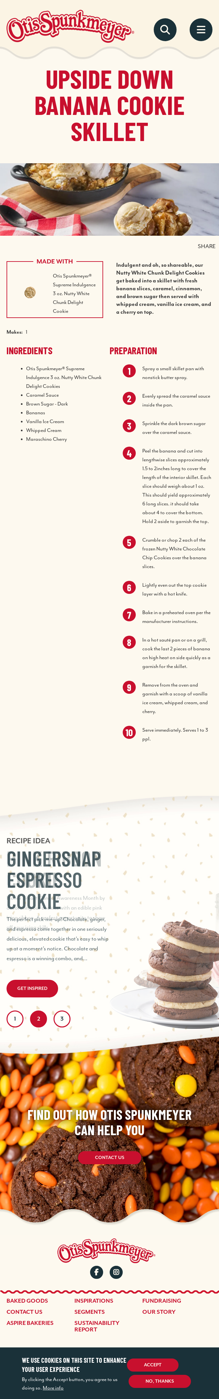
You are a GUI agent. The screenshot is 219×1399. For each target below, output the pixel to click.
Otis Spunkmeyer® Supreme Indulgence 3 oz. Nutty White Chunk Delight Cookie (74, 293)
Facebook (96, 1272)
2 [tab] (38, 1019)
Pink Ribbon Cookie (54, 869)
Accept (153, 1365)
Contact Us (109, 1157)
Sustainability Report (96, 1326)
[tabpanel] (109, 882)
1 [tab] (15, 1019)
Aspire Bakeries (30, 1323)
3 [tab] (62, 1019)
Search (165, 29)
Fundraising (161, 1301)
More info (53, 1388)
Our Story (159, 1312)
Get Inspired (32, 988)
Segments (89, 1312)
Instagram (116, 1272)
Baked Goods (27, 1301)
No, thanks (160, 1381)
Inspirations (93, 1301)
